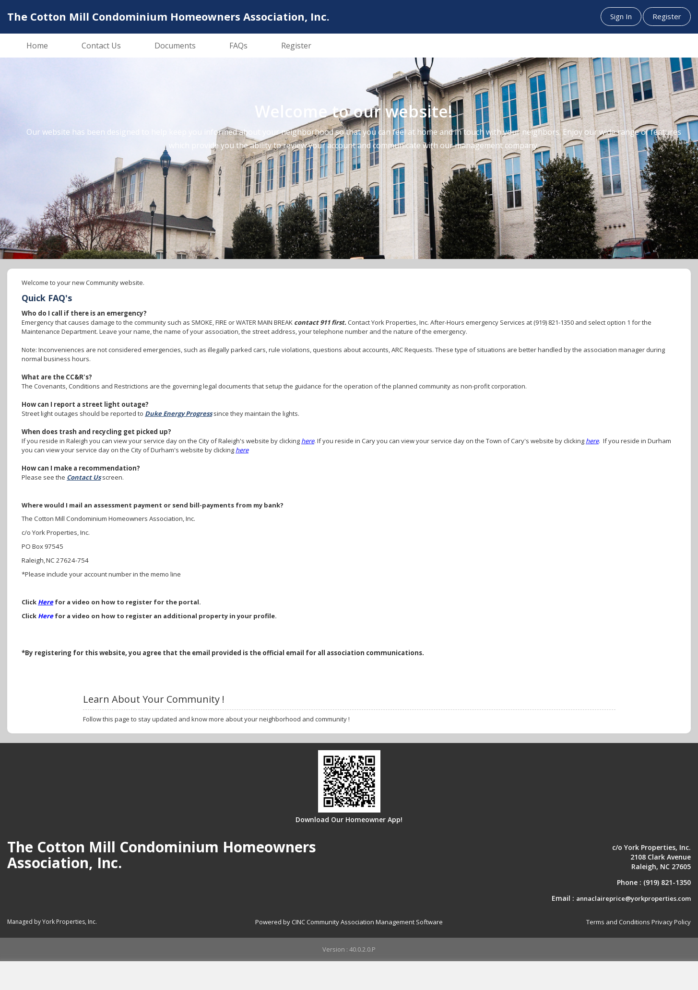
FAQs (238, 45)
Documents (175, 45)
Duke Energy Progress (178, 413)
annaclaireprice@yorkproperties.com (633, 898)
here (307, 440)
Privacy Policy (671, 922)
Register (666, 16)
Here (45, 602)
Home (37, 45)
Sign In (621, 16)
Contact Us (101, 45)
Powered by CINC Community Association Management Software (349, 922)
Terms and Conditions (618, 922)
